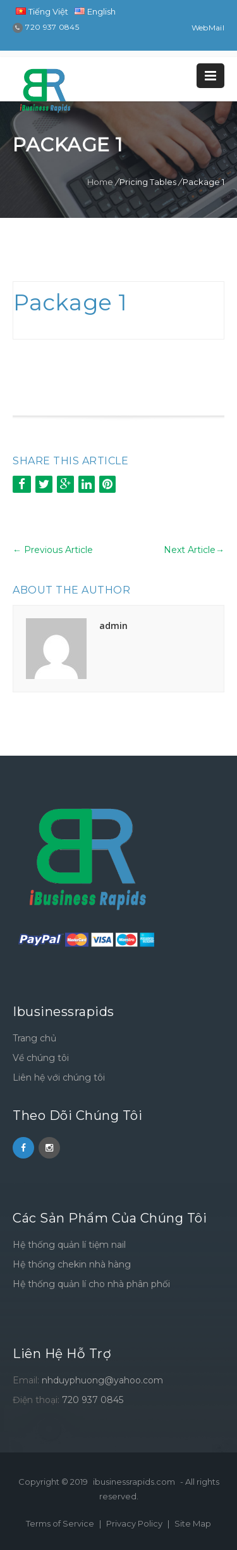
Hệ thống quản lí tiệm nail (69, 1244)
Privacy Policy (135, 1523)
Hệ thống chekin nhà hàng (72, 1264)
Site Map (192, 1523)
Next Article (194, 550)
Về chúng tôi (41, 1058)
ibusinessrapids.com (134, 1482)
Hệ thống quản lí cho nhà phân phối (91, 1284)
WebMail (207, 27)
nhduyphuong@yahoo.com (102, 1380)
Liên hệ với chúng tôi (59, 1077)
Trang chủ (34, 1038)
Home (100, 182)
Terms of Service (61, 1523)
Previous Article (53, 550)
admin (113, 625)
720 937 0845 (92, 1400)
